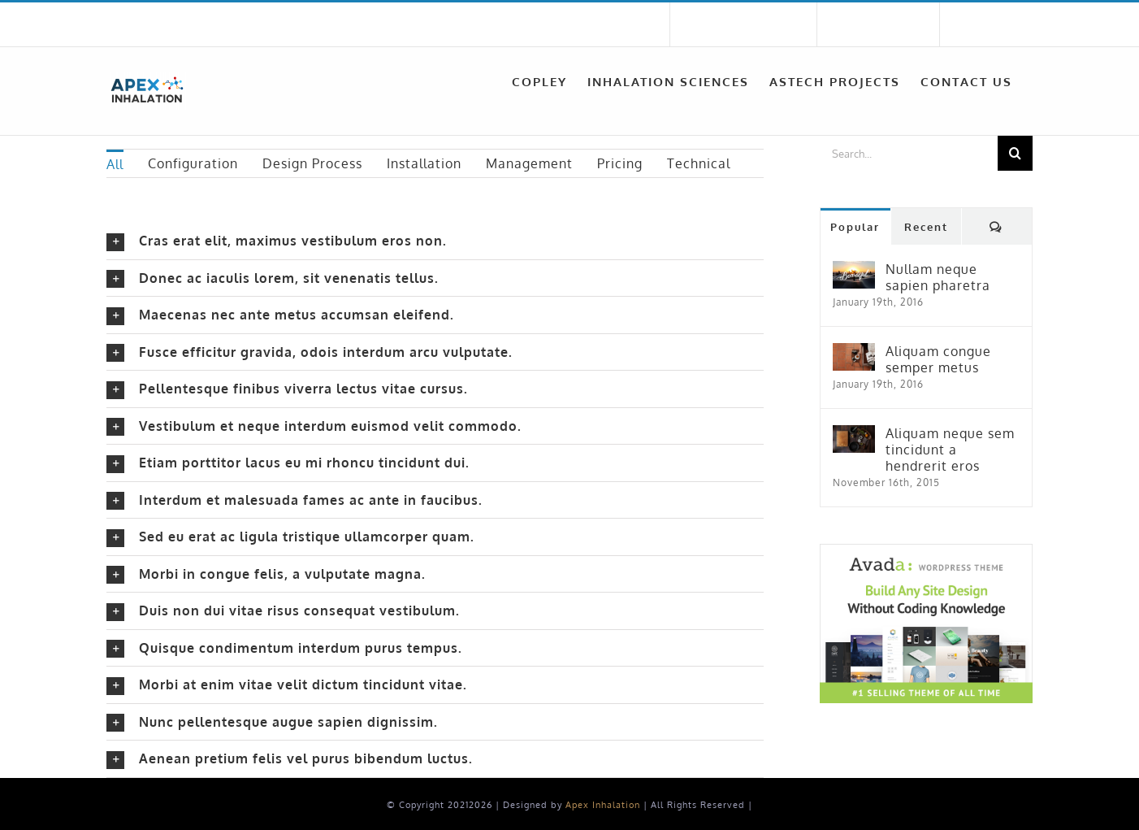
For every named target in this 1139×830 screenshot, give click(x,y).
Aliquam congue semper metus (938, 359)
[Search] (1015, 153)
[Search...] (909, 153)
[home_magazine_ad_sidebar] (926, 550)
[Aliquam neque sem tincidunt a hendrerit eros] (854, 435)
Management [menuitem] (529, 163)
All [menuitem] (114, 164)
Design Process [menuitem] (312, 163)
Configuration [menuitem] (193, 163)
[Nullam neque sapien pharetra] (854, 271)
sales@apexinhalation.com (355, 24)
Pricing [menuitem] (620, 163)
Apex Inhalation (602, 804)
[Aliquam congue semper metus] (854, 353)
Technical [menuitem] (698, 163)
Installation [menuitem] (424, 163)
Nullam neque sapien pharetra (938, 277)
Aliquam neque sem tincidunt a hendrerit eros (950, 449)
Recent (926, 226)
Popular (855, 226)
